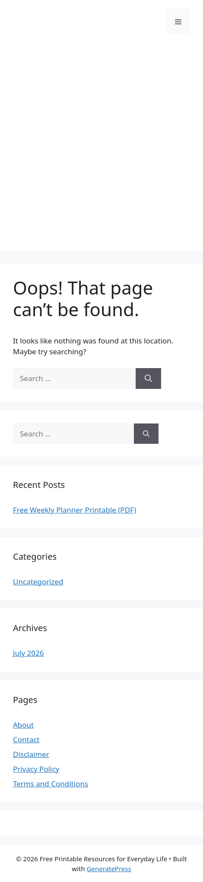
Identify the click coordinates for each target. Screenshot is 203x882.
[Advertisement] (101, 149)
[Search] (148, 378)
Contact (26, 739)
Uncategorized (38, 582)
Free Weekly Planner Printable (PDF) (74, 510)
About (23, 725)
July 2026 (28, 653)
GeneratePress (109, 868)
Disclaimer (31, 754)
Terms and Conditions (50, 784)
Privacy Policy (36, 769)
